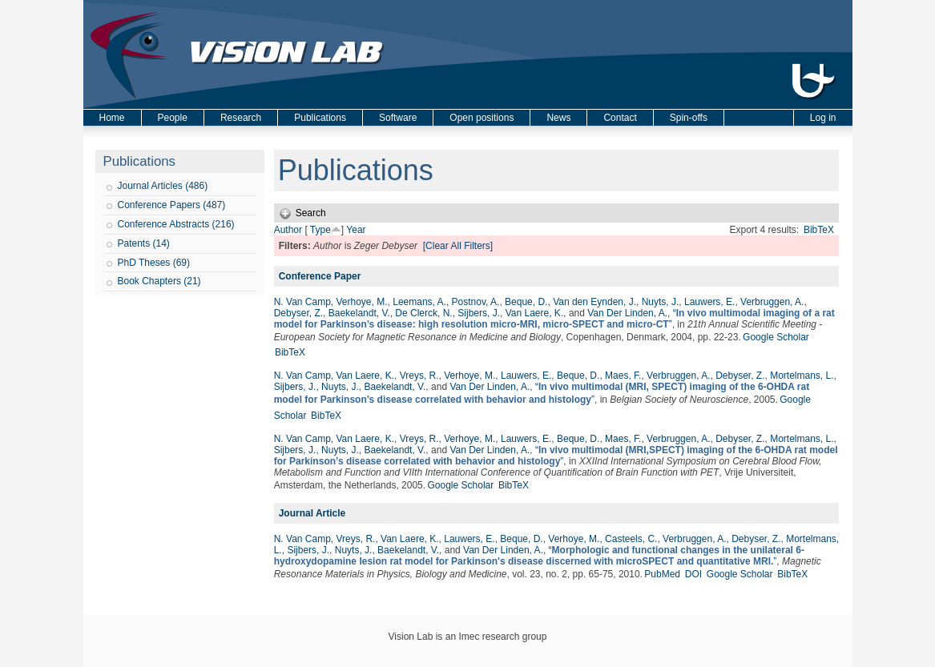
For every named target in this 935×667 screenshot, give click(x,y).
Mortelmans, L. (801, 375)
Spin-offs (688, 117)
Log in (823, 117)
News (558, 117)
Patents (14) (144, 243)
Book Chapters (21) (159, 281)
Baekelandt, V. (359, 313)
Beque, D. (526, 301)
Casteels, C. (631, 538)
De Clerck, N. (423, 313)
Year (355, 229)
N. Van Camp (302, 301)
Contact (619, 117)
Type (320, 229)
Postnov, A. (476, 301)
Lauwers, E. (709, 301)
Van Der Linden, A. (627, 313)
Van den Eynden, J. (594, 301)
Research (240, 117)
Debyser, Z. (298, 313)
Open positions (481, 117)
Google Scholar (776, 337)
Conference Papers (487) (172, 205)
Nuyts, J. (660, 301)
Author (288, 229)
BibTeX (819, 229)
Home (112, 117)
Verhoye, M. (362, 301)
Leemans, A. (419, 301)
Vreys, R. (419, 375)
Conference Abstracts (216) (176, 224)
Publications (320, 117)
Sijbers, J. (478, 313)
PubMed (662, 574)
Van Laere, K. (535, 313)
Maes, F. (623, 375)
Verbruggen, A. (772, 301)
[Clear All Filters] (458, 245)
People (172, 117)
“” (554, 318)
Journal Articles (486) (163, 185)
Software (398, 117)
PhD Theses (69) (154, 262)
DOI (693, 574)
